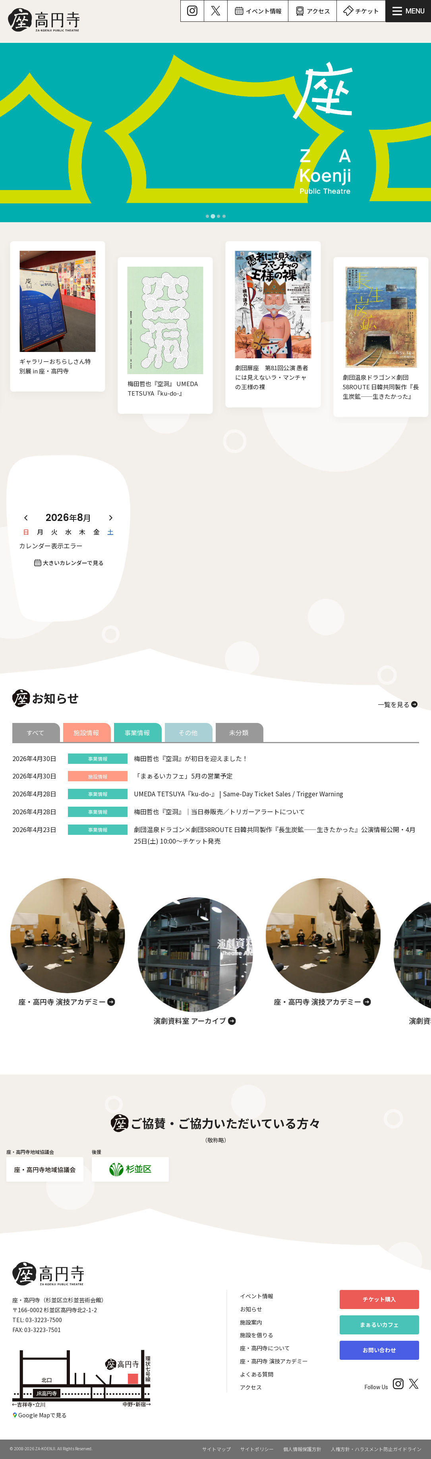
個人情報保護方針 (302, 1449)
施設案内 (251, 1322)
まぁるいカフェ (379, 1324)
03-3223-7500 (43, 1320)
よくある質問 (256, 1374)
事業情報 (137, 732)
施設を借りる (256, 1335)
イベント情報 (256, 1296)
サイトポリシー (257, 1449)
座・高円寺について (265, 1348)
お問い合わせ (379, 1350)
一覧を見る (394, 704)
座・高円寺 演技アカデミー (274, 1361)
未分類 (238, 732)
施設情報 (86, 732)
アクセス (251, 1387)
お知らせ (251, 1309)
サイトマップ (216, 1449)
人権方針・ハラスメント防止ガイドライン (376, 1449)
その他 (187, 732)
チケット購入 (379, 1299)
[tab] (207, 216)
